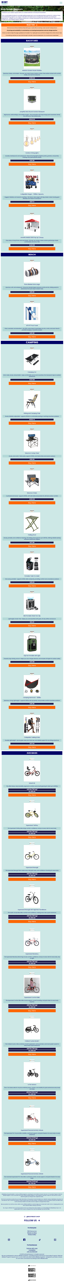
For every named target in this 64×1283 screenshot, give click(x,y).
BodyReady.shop (5, 1194)
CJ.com (12, 1195)
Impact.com (14, 1257)
